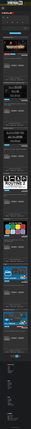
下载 (9, 366)
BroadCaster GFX (8, 37)
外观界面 (10, 372)
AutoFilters (7, 219)
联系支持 (10, 383)
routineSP (6, 173)
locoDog (26, 235)
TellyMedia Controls (9, 309)
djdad (26, 280)
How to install (20, 79)
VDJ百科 (10, 387)
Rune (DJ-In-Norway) (23, 53)
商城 (9, 368)
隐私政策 (10, 403)
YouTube (10, 417)
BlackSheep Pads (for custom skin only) (14, 82)
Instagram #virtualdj (13, 418)
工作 (9, 402)
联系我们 (10, 400)
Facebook (10, 415)
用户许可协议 (11, 405)
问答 (9, 385)
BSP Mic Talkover (8, 128)
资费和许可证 (11, 371)
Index (5, 264)
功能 (9, 369)
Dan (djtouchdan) (24, 99)
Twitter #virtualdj (12, 420)
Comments (14, 79)
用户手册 (10, 384)
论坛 (9, 388)
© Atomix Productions (15, 427)
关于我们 (10, 399)
